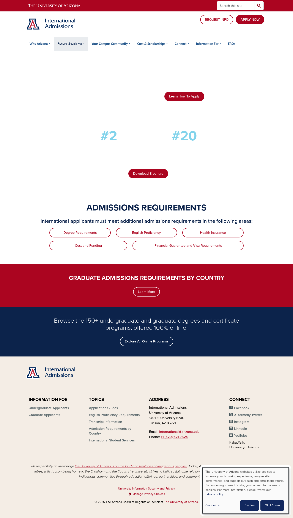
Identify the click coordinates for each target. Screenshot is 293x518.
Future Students (69, 44)
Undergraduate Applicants (49, 408)
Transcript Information (105, 422)
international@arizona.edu (179, 432)
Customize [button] (212, 505)
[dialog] (245, 490)
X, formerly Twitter (248, 415)
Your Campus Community (110, 44)
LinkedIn (240, 429)
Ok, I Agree (272, 505)
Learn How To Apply (184, 96)
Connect (181, 44)
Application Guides (103, 408)
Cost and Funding (88, 245)
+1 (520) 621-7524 (174, 437)
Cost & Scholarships (151, 44)
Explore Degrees (184, 114)
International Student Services (112, 440)
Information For (207, 44)
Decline (249, 505)
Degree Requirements (80, 233)
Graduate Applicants (44, 415)
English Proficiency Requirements (114, 415)
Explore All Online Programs (147, 341)
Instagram (241, 422)
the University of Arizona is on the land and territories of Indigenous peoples (131, 466)
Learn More (146, 292)
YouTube (240, 435)
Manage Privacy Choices (148, 494)
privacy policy (214, 494)
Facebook (241, 408)
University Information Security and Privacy (146, 488)
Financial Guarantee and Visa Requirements (188, 245)
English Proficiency (146, 233)
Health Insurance (213, 233)
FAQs (231, 44)
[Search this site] (236, 5)
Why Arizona (39, 44)
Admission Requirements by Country (110, 431)
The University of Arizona (181, 502)
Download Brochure (148, 173)
